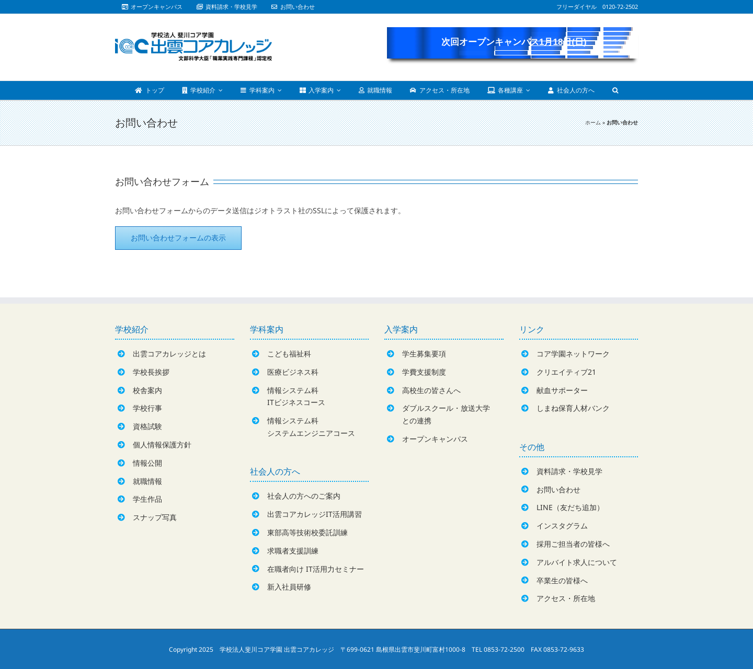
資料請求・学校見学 (569, 471)
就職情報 (147, 481)
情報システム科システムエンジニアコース (311, 427)
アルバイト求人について (577, 562)
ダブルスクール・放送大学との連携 (446, 414)
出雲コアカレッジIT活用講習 (314, 514)
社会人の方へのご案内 (303, 496)
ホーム (593, 122)
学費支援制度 (424, 372)
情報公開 (147, 463)
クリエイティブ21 (566, 372)
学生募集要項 (424, 354)
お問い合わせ (558, 489)
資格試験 (147, 426)
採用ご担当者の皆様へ (573, 544)
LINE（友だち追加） (570, 507)
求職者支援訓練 (292, 551)
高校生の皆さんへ (431, 390)
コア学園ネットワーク (573, 354)
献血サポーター (562, 390)
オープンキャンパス (435, 439)
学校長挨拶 (151, 372)
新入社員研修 (289, 587)
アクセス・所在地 (566, 598)
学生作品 (147, 499)
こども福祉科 (289, 354)
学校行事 (147, 408)
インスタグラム (562, 525)
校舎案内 (147, 390)
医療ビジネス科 (292, 372)
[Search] (615, 90)
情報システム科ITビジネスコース (296, 396)
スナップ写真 (155, 517)
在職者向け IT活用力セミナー (315, 569)
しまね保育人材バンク (573, 408)
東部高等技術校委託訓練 (307, 532)
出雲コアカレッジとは (169, 354)
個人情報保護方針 (162, 444)
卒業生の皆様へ (562, 580)
